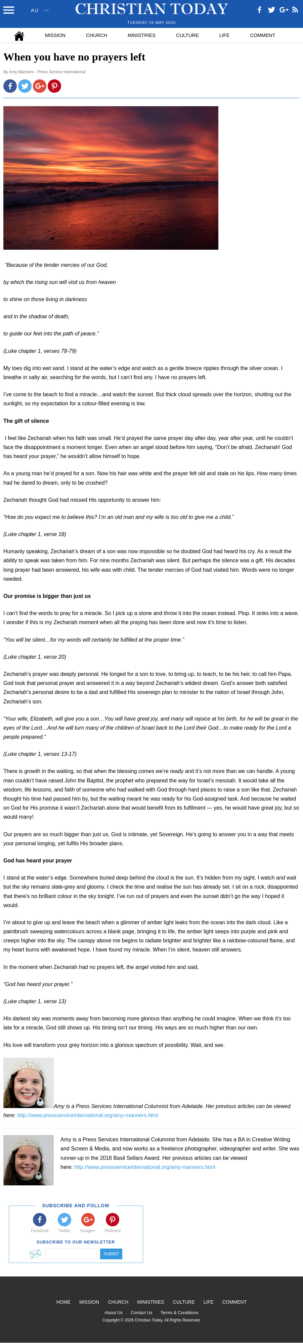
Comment (262, 35)
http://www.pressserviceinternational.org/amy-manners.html (87, 1115)
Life (224, 35)
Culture (187, 35)
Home (63, 1302)
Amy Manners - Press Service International (47, 72)
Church (96, 35)
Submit (111, 1254)
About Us (113, 1312)
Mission (55, 35)
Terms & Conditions (180, 1312)
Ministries (142, 35)
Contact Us (141, 1312)
